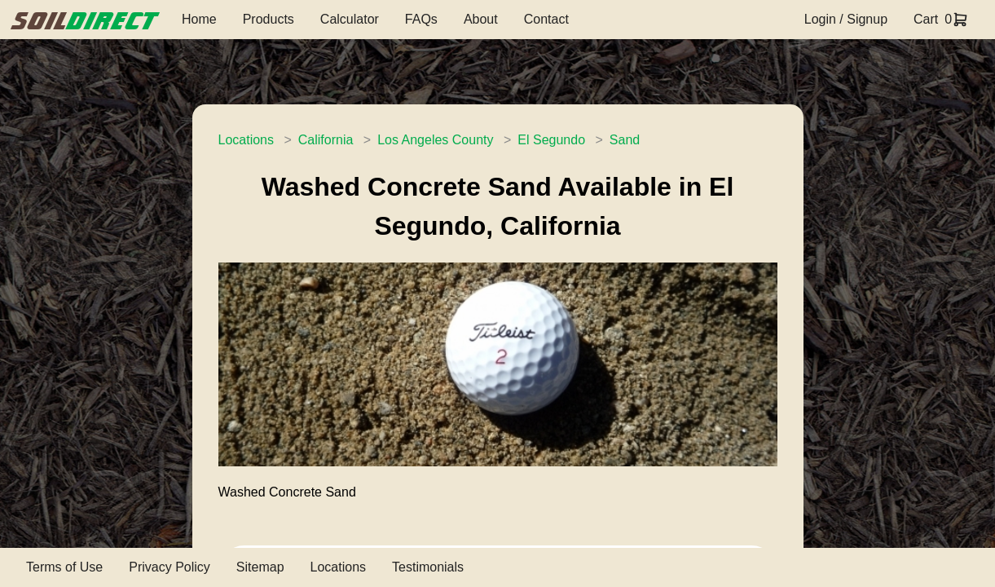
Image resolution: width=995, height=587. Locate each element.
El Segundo (551, 140)
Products (268, 19)
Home (199, 19)
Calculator (349, 19)
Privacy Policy (169, 567)
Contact (546, 19)
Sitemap (260, 567)
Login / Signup (845, 19)
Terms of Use (64, 567)
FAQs (421, 19)
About (481, 19)
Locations (246, 140)
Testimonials (428, 567)
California (326, 140)
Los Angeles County (435, 140)
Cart (926, 19)
